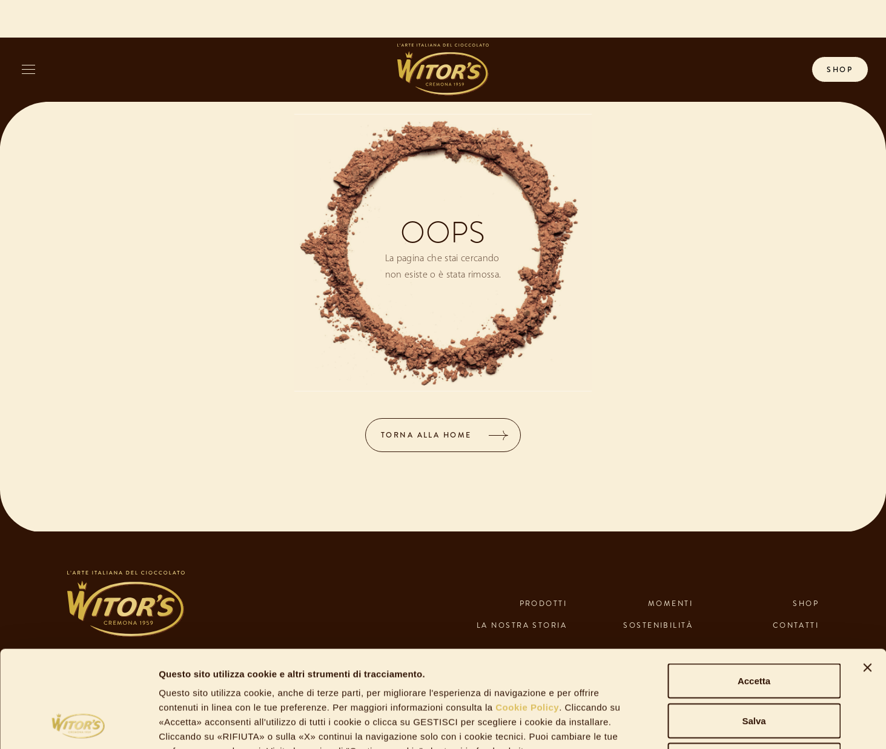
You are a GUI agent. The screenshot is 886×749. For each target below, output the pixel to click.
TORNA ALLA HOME (426, 435)
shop (840, 69)
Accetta (754, 590)
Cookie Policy (526, 616)
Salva (753, 630)
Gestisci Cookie (660, 725)
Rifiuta (754, 669)
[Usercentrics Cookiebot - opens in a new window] (78, 725)
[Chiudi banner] (867, 577)
